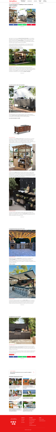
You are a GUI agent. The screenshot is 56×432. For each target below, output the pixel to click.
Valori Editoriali (31, 422)
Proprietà (30, 423)
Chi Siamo (23, 419)
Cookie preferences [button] (42, 420)
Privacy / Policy (41, 419)
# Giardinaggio (11, 354)
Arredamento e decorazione (23, 1)
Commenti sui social (32, 425)
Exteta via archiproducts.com (12, 137)
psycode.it (22, 422)
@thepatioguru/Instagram (12, 298)
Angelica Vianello (14, 7)
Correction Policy (32, 420)
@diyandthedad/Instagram (12, 344)
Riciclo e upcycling (44, 1)
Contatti (22, 420)
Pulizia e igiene (40, 1)
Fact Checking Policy (32, 419)
